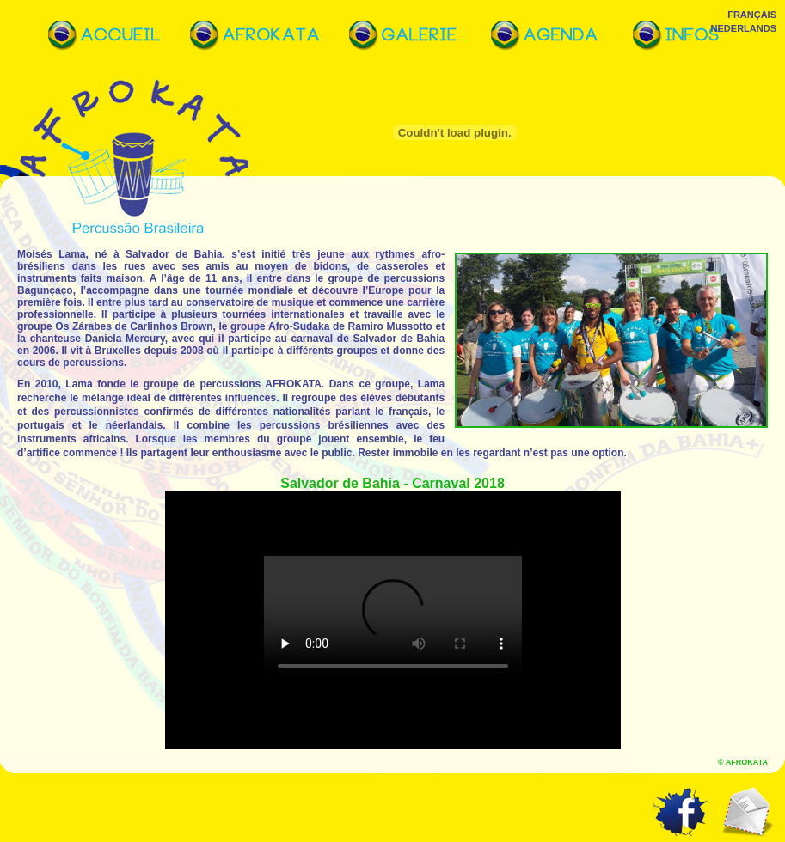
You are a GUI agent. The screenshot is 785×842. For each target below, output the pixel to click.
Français (751, 14)
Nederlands (743, 28)
